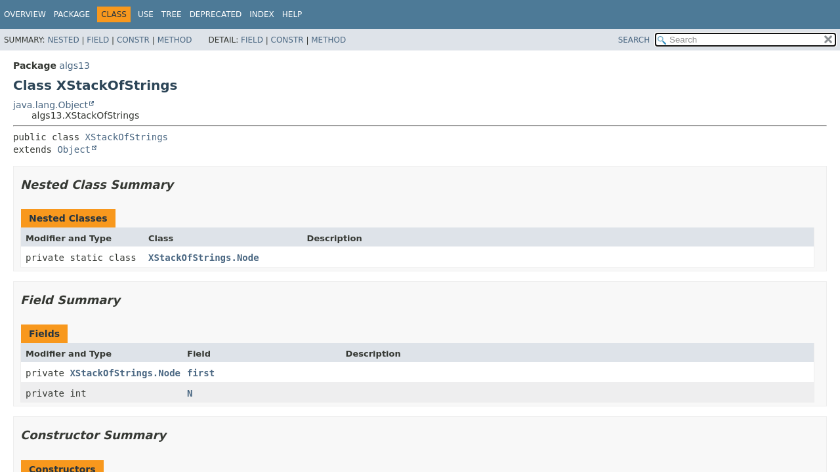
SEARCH (634, 40)
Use (146, 14)
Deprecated (216, 14)
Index (261, 14)
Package (72, 14)
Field (98, 40)
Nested (63, 40)
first (201, 373)
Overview (25, 14)
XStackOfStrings (126, 137)
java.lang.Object (50, 105)
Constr (133, 40)
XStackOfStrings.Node (203, 257)
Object (74, 149)
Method (175, 40)
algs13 (74, 65)
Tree (171, 14)
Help (292, 14)
